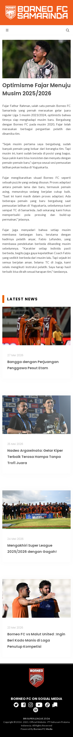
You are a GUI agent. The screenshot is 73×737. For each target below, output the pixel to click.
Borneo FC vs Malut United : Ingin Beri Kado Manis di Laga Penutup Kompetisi (36, 640)
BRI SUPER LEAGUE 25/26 (36, 718)
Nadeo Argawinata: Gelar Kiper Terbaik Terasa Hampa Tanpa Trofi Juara (35, 456)
